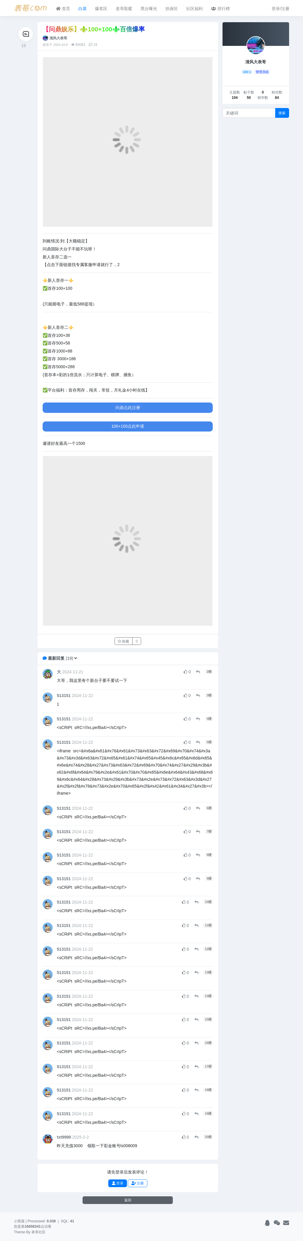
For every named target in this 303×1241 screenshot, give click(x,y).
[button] (75, 658)
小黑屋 (19, 1221)
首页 (63, 8)
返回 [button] (127, 1200)
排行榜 (220, 8)
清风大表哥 (58, 38)
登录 (117, 1183)
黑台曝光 (149, 8)
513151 (64, 695)
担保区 (171, 8)
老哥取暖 (124, 8)
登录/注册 (280, 8)
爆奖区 (101, 8)
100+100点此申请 (128, 426)
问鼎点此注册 (127, 407)
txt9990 (64, 1137)
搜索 (282, 112)
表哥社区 (38, 1232)
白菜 (82, 8)
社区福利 (194, 8)
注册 (137, 1183)
